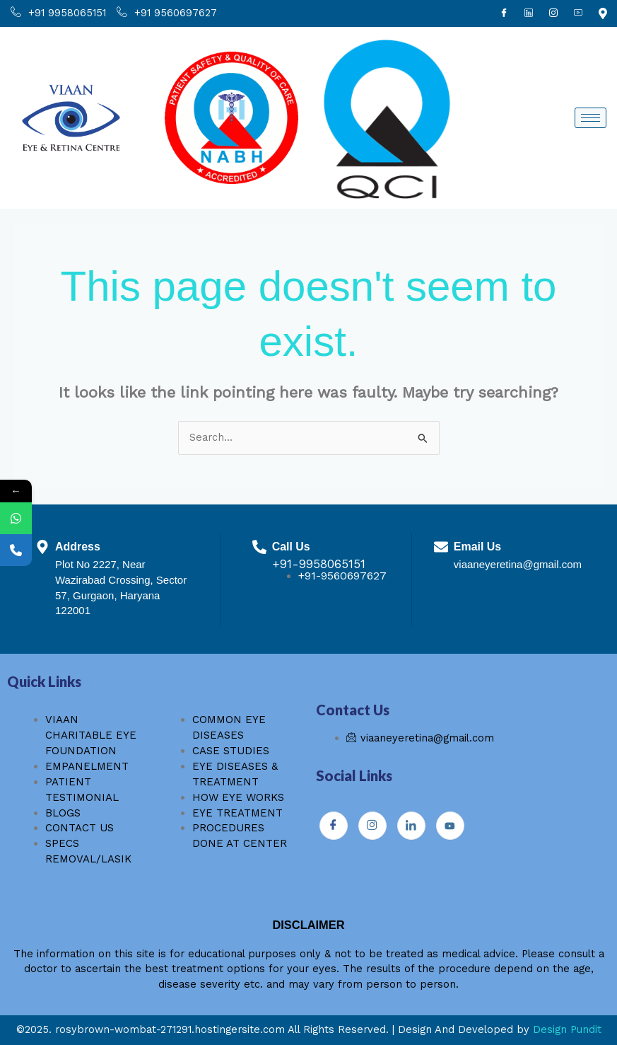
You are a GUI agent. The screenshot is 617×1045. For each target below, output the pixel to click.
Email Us (478, 546)
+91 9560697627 (167, 13)
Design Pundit (567, 1029)
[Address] (42, 547)
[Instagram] (553, 13)
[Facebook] (504, 13)
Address (78, 546)
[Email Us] (441, 547)
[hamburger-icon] (590, 118)
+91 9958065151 (58, 13)
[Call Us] (259, 547)
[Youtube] (578, 13)
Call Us (292, 546)
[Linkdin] (528, 13)
